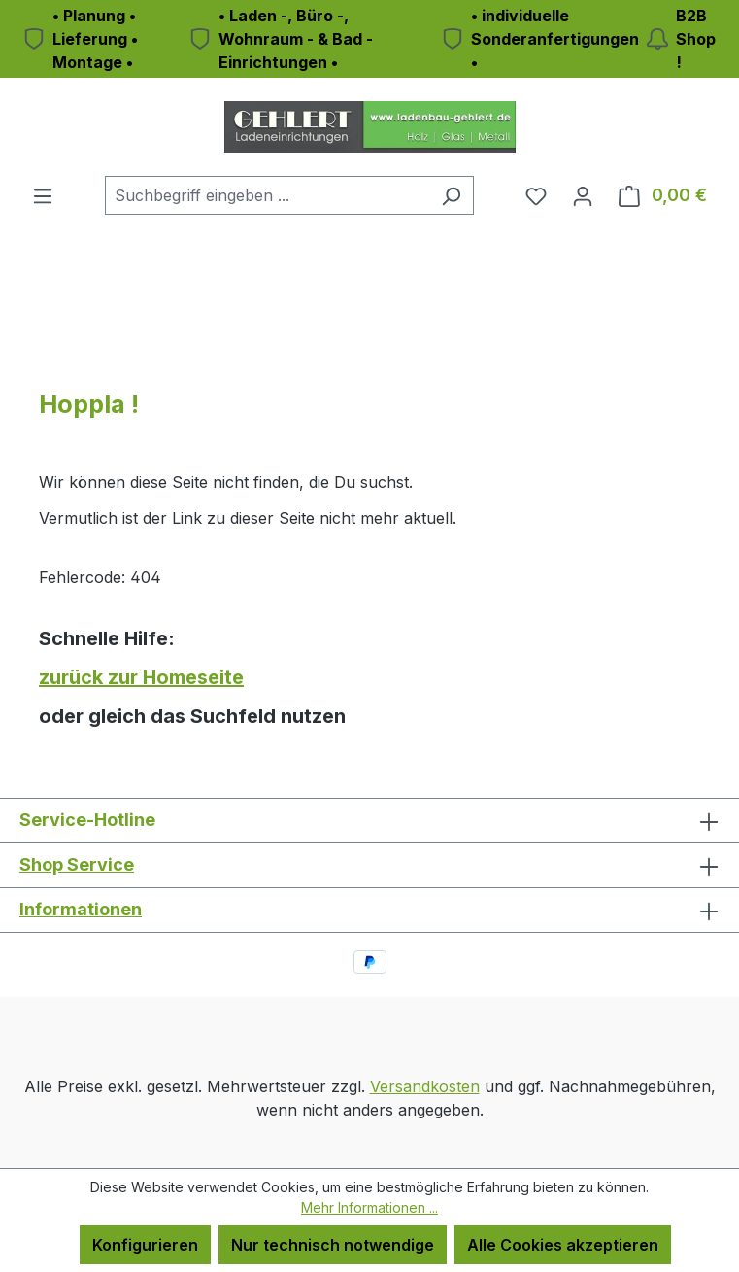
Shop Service (76, 864)
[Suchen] (451, 195)
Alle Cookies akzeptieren (562, 1245)
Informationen (80, 909)
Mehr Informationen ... (369, 1207)
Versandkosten (425, 1086)
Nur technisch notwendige (332, 1245)
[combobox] (267, 195)
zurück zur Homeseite (141, 677)
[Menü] (42, 195)
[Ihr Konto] (582, 195)
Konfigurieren (145, 1245)
